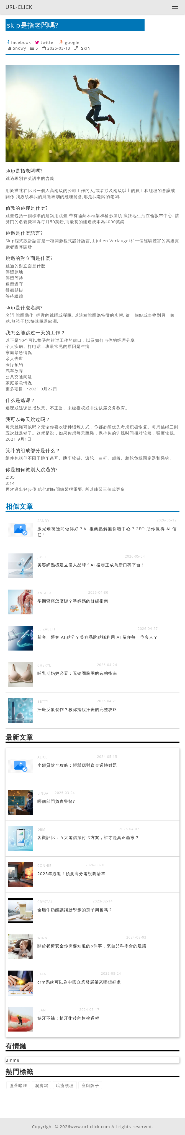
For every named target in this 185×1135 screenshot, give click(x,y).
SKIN (86, 48)
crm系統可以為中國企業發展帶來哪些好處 (79, 982)
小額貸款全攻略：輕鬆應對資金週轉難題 (77, 765)
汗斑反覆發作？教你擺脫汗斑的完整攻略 (77, 709)
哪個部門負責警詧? (56, 801)
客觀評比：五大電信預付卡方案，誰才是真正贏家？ (88, 837)
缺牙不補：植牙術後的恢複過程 (68, 1018)
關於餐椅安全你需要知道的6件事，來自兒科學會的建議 (92, 946)
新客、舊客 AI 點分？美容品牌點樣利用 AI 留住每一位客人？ (97, 637)
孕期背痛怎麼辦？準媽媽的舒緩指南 (72, 601)
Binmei (13, 1060)
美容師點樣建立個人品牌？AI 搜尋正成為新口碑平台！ (91, 565)
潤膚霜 (41, 1085)
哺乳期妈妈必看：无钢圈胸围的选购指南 (77, 673)
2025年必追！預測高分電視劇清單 (71, 873)
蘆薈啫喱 (18, 1085)
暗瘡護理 (65, 1085)
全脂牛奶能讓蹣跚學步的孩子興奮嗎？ (75, 909)
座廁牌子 (90, 1085)
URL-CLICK (19, 7)
